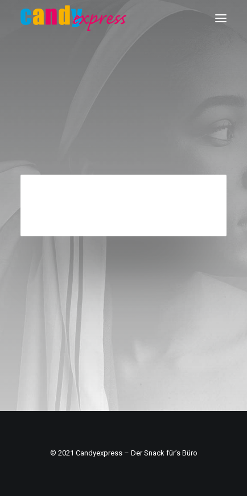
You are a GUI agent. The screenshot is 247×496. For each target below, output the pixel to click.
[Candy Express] (73, 18)
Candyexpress (99, 453)
